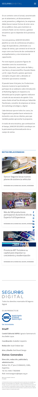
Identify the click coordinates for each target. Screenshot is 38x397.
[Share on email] (33, 230)
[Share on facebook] (33, 212)
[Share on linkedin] (33, 221)
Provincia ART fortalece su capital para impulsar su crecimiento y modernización (17, 253)
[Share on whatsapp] (33, 224)
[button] (35, 3)
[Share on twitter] (33, 215)
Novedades (30, 185)
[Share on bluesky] (33, 227)
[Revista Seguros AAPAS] (12, 4)
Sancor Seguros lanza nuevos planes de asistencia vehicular (17, 178)
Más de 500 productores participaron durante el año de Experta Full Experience (18, 215)
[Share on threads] (33, 218)
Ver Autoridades (8, 324)
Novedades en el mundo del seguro (15, 185)
